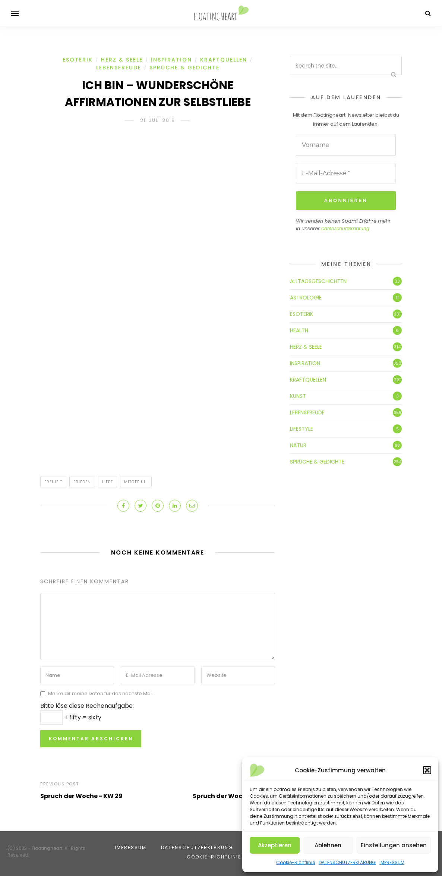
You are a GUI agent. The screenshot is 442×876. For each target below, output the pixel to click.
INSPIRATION (171, 59)
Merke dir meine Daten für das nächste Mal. (100, 693)
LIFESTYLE (301, 429)
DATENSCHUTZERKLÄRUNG (347, 862)
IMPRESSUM (391, 862)
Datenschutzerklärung (345, 228)
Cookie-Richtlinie (295, 862)
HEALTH (299, 330)
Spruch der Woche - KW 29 (81, 796)
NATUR (298, 445)
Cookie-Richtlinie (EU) (221, 857)
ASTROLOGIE (306, 297)
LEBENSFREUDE (118, 67)
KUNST (298, 396)
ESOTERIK (78, 59)
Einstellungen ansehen (394, 845)
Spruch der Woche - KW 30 (234, 796)
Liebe (107, 482)
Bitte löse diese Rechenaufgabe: (87, 705)
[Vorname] (346, 145)
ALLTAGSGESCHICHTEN (318, 281)
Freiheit (53, 482)
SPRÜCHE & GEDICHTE (184, 67)
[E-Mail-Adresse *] (346, 173)
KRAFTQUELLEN (223, 59)
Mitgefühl (136, 482)
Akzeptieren (274, 845)
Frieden (82, 482)
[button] (427, 770)
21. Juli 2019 (157, 120)
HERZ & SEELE (122, 59)
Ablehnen (328, 845)
